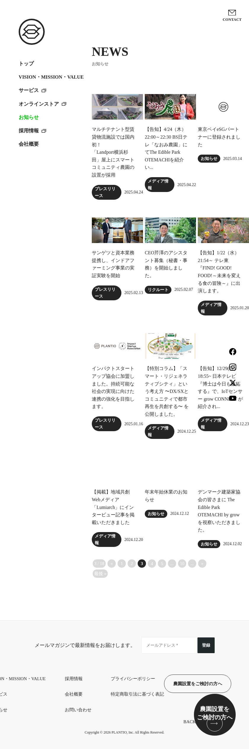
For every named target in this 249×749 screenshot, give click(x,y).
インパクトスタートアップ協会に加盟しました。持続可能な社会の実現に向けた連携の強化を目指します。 (113, 387)
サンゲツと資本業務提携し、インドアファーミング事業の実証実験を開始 (113, 264)
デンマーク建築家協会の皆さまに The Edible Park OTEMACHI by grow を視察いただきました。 (219, 510)
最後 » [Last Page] (100, 573)
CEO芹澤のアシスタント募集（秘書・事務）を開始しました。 (166, 264)
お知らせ (209, 158)
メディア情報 (158, 184)
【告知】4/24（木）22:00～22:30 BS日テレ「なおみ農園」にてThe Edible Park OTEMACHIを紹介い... (166, 148)
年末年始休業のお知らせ (166, 495)
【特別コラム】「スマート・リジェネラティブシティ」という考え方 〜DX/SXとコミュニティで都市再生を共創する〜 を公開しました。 (167, 391)
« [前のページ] (111, 563)
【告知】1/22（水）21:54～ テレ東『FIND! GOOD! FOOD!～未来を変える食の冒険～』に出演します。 (219, 271)
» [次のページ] (202, 563)
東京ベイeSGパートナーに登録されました (219, 137)
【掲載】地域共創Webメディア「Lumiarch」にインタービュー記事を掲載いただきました (113, 507)
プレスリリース (105, 192)
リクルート (158, 290)
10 (182, 563)
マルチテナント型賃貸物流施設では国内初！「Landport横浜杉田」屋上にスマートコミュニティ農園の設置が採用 (113, 152)
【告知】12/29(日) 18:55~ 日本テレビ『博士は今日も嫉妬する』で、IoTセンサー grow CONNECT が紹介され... (220, 387)
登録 (206, 645)
